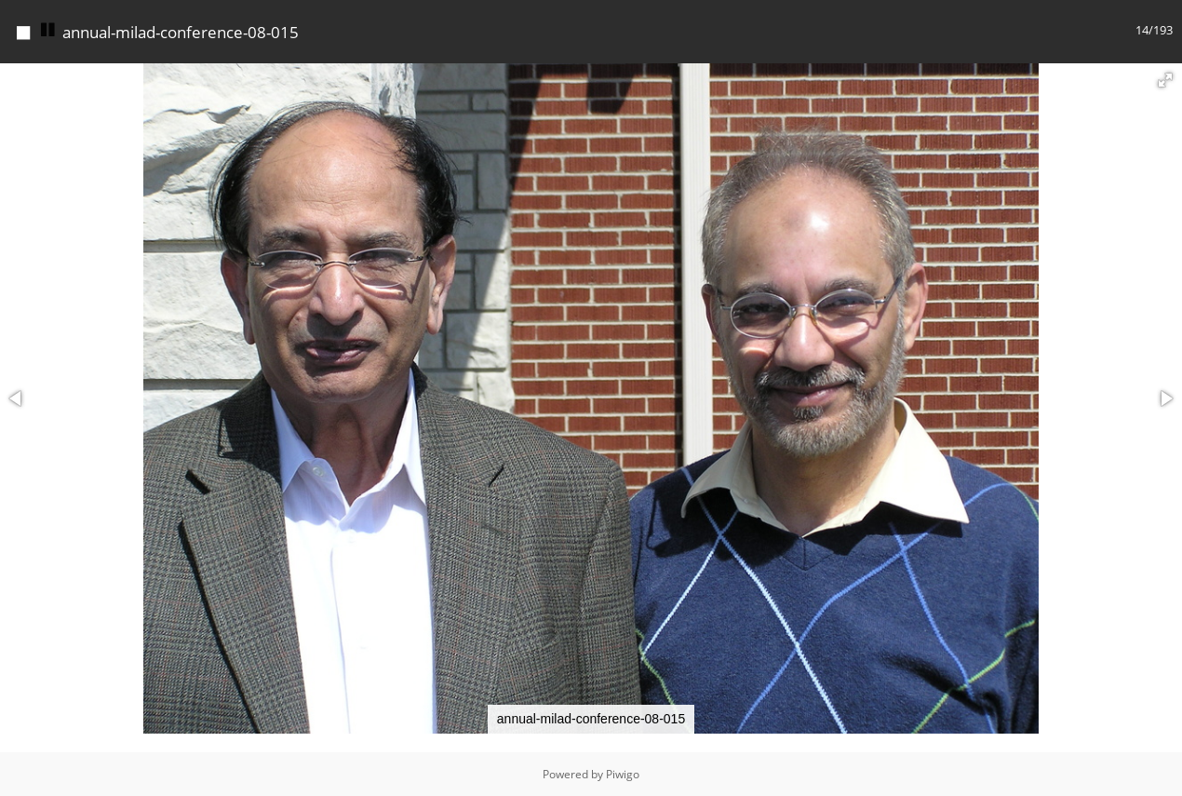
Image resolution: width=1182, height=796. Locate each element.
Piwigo (622, 774)
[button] (1165, 80)
